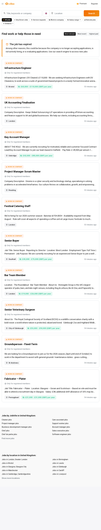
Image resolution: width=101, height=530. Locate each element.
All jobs (7, 20)
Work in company (56, 20)
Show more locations (11, 485)
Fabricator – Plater (15, 385)
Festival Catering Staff (18, 209)
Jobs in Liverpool (59, 481)
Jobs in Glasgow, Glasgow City (14, 473)
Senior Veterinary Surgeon (20, 314)
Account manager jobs (61, 434)
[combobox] (22, 13)
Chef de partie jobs (9, 441)
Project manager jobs (10, 430)
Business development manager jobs (17, 434)
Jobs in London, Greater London (14, 466)
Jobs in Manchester (10, 477)
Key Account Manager (17, 138)
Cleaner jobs (7, 427)
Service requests (38, 20)
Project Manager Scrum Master (23, 174)
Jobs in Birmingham (60, 466)
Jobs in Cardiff (58, 477)
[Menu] (2, 3)
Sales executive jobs (60, 437)
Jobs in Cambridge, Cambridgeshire (16, 481)
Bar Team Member (15, 279)
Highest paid (93, 34)
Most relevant (70, 34)
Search (91, 13)
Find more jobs (8, 445)
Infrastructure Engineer (18, 68)
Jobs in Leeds (58, 470)
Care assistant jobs (60, 427)
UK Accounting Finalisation (20, 103)
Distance (7, 23)
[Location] (66, 13)
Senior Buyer (12, 244)
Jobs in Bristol (7, 470)
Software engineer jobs (61, 441)
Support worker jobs (60, 430)
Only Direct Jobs (21, 20)
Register (94, 4)
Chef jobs (5, 437)
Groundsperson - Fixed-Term (21, 350)
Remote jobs (90, 20)
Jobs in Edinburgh (59, 473)
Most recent (82, 34)
